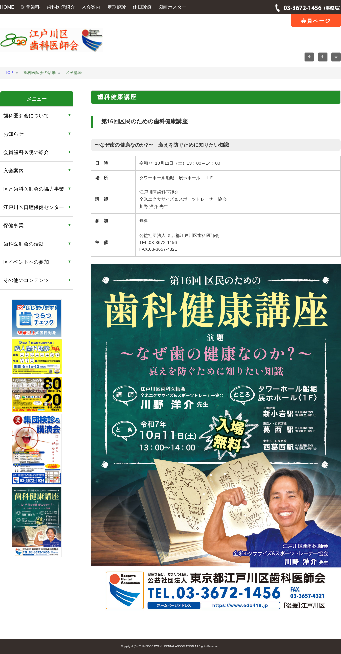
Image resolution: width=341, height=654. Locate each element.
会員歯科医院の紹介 (26, 152)
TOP (9, 72)
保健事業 (13, 225)
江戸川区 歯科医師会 (51, 44)
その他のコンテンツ (26, 280)
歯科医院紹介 (61, 7)
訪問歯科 (30, 7)
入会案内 (91, 7)
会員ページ (316, 21)
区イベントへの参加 (26, 262)
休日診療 (142, 7)
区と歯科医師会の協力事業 (33, 189)
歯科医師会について (26, 115)
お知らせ (13, 134)
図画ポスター (172, 7)
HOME (7, 7)
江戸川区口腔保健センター (33, 207)
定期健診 (116, 7)
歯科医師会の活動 (23, 243)
